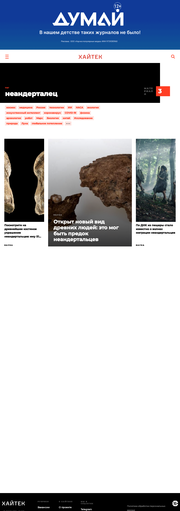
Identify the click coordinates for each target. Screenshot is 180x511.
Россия (40, 107)
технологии (56, 107)
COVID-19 (70, 112)
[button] (7, 56)
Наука (8, 245)
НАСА (79, 107)
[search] (173, 56)
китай (66, 118)
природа (11, 123)
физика (85, 112)
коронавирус (52, 112)
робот (28, 118)
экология (93, 107)
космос (10, 107)
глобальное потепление (47, 123)
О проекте (65, 507)
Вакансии (44, 507)
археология (13, 118)
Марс (39, 118)
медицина (25, 107)
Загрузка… (90, 407)
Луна (24, 123)
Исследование (83, 118)
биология (53, 118)
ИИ (70, 107)
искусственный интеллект (23, 112)
